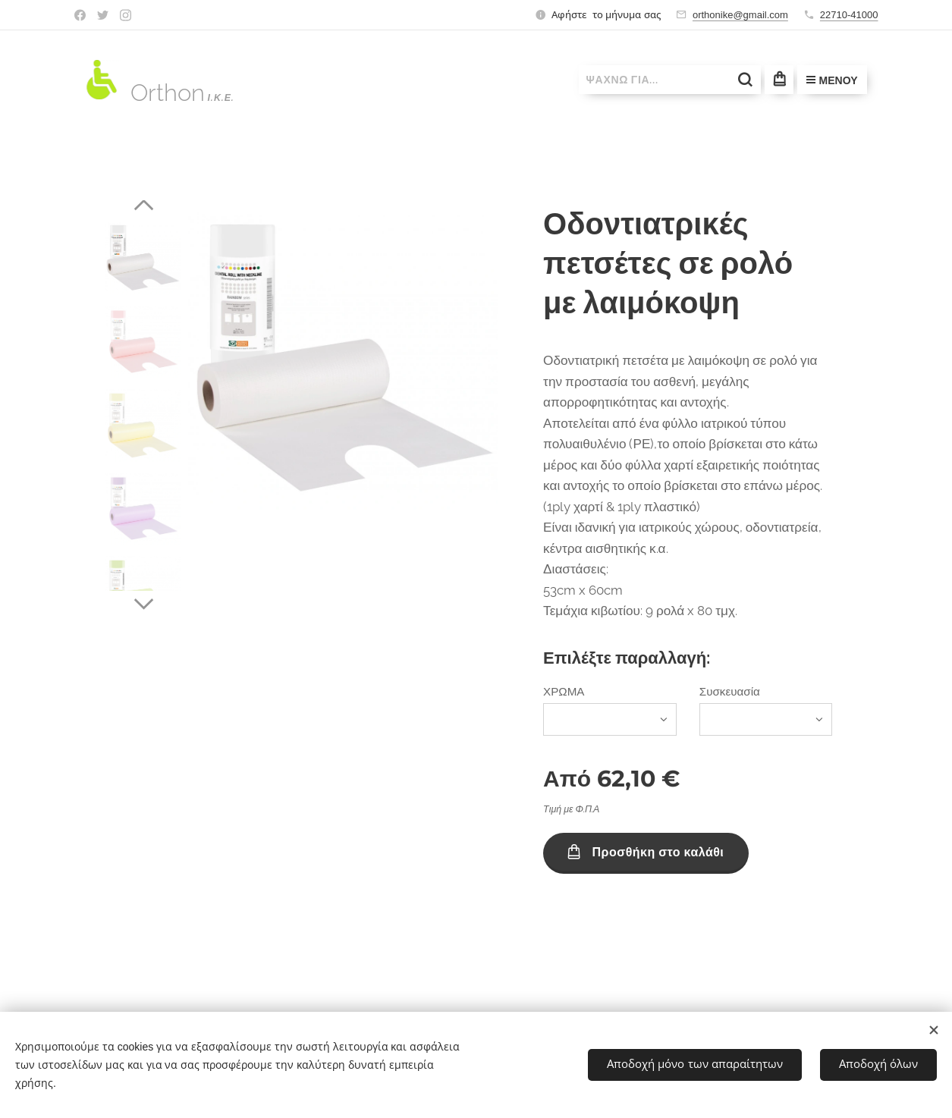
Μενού (832, 80)
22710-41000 (849, 14)
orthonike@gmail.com (740, 14)
